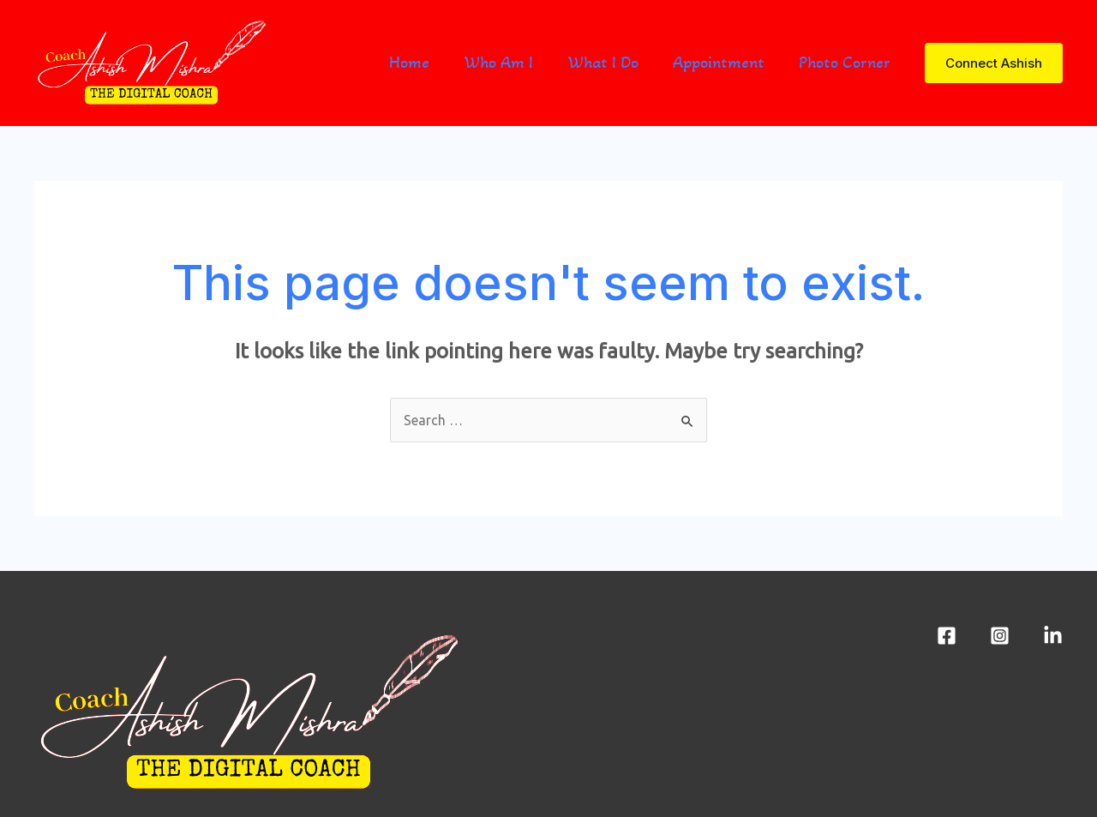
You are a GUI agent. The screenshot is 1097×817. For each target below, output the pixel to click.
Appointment (718, 62)
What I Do (602, 62)
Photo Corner (844, 62)
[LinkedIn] (1053, 636)
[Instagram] (1000, 636)
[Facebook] (946, 636)
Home (409, 62)
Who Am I (498, 62)
